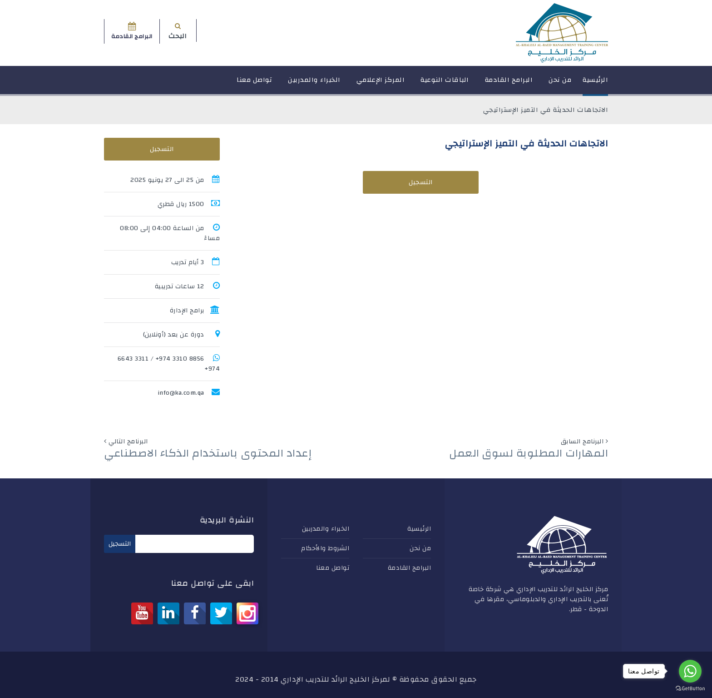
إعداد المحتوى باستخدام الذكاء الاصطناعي (208, 453)
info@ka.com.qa (181, 393)
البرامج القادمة (509, 84)
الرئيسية (595, 84)
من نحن (560, 84)
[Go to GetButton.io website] (690, 689)
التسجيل (421, 182)
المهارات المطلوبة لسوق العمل (528, 453)
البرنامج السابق (582, 441)
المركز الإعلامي (380, 84)
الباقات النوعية (444, 84)
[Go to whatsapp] (690, 671)
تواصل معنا (254, 84)
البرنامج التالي (128, 441)
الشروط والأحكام (325, 548)
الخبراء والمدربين (314, 84)
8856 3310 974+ (180, 359)
